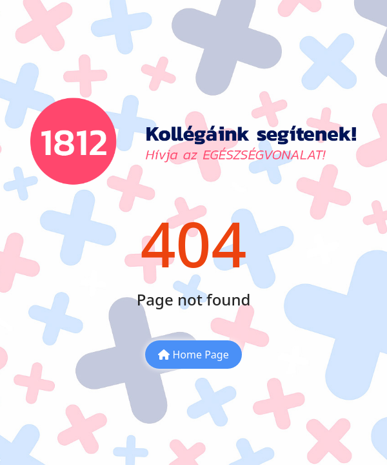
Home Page (193, 354)
